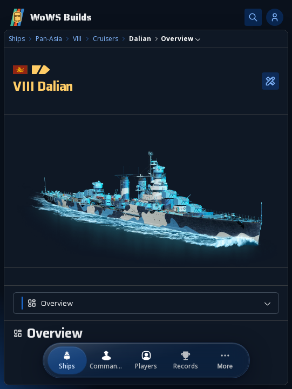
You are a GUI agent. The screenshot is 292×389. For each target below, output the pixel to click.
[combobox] (180, 39)
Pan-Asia (49, 39)
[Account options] (274, 17)
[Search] (253, 17)
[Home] (50, 17)
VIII (77, 39)
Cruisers (105, 39)
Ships (17, 39)
